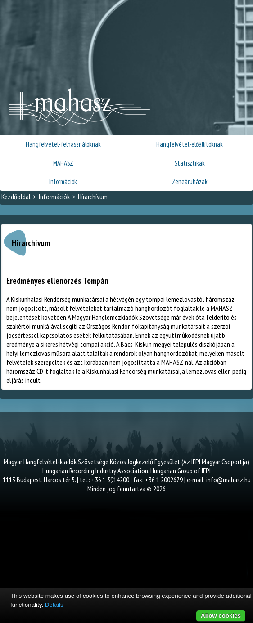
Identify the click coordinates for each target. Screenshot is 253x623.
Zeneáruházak (190, 181)
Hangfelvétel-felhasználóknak (63, 144)
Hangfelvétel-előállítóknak (189, 144)
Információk (63, 181)
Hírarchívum (93, 196)
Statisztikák (190, 163)
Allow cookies (221, 615)
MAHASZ (63, 163)
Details (54, 604)
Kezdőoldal (16, 196)
